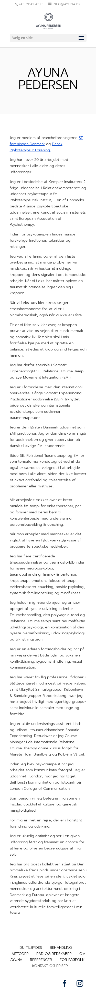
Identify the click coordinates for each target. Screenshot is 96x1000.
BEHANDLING (61, 947)
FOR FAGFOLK (72, 959)
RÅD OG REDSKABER (54, 954)
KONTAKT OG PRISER (50, 966)
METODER (20, 954)
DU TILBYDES (30, 947)
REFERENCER (41, 959)
